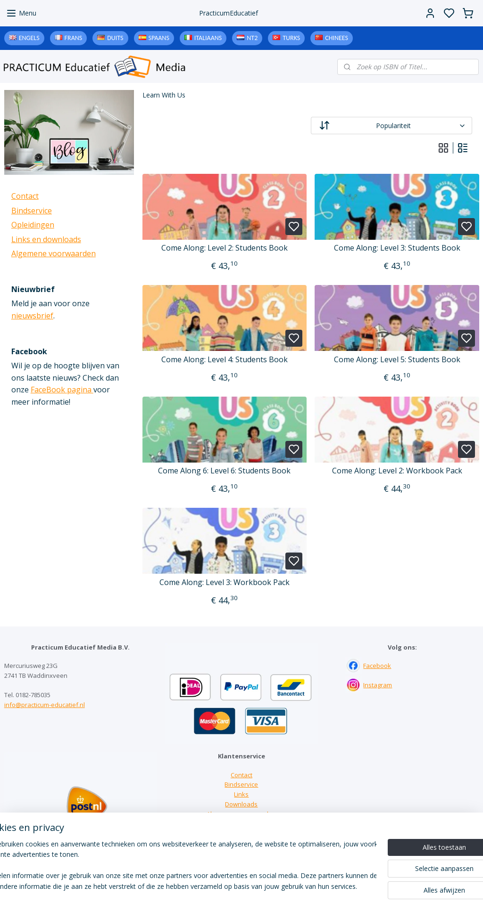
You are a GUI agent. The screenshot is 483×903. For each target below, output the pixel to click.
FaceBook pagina (62, 389)
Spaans (159, 38)
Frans (74, 38)
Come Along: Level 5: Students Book (396, 359)
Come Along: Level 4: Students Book (224, 359)
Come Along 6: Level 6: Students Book (224, 470)
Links (241, 794)
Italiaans (208, 38)
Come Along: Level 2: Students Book (224, 248)
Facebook (377, 665)
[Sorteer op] (391, 125)
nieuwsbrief (32, 315)
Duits (115, 38)
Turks (291, 38)
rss (299, 885)
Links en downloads (46, 239)
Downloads (241, 804)
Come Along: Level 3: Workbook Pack (224, 582)
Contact (25, 196)
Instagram (377, 685)
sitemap (280, 885)
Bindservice (31, 210)
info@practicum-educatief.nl (44, 704)
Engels (29, 38)
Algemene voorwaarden (53, 253)
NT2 (252, 38)
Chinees (336, 38)
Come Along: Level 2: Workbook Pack (397, 470)
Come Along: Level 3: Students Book (396, 248)
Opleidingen (32, 225)
